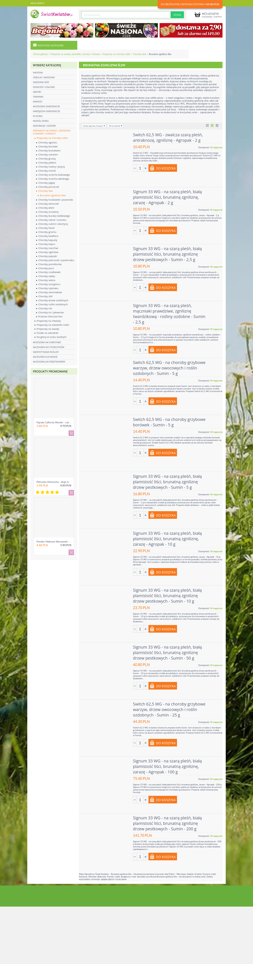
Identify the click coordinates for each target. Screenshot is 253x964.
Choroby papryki (46, 256)
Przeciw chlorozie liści (49, 316)
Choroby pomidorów (48, 264)
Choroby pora (45, 268)
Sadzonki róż (41, 82)
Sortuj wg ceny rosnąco (94, 126)
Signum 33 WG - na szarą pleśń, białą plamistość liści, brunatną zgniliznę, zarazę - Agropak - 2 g (167, 197)
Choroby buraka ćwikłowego (53, 216)
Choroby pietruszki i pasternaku (55, 260)
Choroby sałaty (45, 276)
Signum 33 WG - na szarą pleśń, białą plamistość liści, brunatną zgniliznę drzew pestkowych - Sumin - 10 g (167, 595)
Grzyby (37, 91)
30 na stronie (115, 126)
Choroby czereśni (47, 154)
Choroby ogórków (47, 252)
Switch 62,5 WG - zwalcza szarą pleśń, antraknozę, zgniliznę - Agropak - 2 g (168, 137)
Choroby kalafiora (47, 236)
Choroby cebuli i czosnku (51, 220)
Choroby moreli (46, 170)
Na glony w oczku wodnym (50, 337)
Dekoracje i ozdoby (44, 125)
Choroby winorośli (47, 203)
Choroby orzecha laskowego (53, 174)
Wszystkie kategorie (48, 45)
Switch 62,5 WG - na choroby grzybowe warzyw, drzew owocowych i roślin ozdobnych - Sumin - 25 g (169, 709)
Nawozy (37, 101)
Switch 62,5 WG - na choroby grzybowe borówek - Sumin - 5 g (169, 422)
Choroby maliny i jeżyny (50, 166)
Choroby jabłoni (46, 162)
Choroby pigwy (45, 182)
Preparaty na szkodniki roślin (52, 325)
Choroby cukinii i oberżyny (52, 224)
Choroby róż (44, 308)
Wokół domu (41, 120)
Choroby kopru (45, 244)
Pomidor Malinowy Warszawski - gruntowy (57, 541)
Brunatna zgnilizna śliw (52, 195)
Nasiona (38, 72)
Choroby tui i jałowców (50, 312)
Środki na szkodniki (46, 333)
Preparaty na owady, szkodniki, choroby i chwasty (75, 54)
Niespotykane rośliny (46, 351)
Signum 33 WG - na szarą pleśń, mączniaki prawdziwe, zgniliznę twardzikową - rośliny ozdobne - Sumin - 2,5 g (169, 314)
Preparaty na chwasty (48, 321)
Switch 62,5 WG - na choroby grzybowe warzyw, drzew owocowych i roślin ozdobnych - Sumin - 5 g (169, 368)
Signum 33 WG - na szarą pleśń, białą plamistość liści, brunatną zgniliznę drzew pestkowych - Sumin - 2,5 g (167, 254)
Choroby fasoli (45, 228)
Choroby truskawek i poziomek (54, 199)
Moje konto (37, 3)
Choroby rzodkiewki (48, 272)
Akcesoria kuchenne (45, 356)
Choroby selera (45, 280)
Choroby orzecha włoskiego (52, 178)
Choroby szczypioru (48, 284)
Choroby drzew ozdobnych (52, 300)
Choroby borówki (47, 146)
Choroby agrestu (46, 142)
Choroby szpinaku (47, 288)
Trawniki (38, 96)
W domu (38, 116)
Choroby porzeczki (47, 187)
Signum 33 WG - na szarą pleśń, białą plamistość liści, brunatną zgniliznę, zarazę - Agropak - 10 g (167, 538)
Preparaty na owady (47, 329)
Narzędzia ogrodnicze (46, 111)
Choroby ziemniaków (49, 292)
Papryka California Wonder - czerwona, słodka (59, 422)
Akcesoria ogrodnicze (46, 106)
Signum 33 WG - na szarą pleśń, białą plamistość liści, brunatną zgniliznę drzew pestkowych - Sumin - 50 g (167, 652)
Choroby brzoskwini (48, 150)
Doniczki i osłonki (44, 87)
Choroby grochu (46, 232)
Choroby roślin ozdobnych (52, 304)
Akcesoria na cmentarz (47, 342)
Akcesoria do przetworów (49, 361)
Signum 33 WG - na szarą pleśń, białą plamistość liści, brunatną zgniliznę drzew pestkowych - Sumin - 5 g (167, 481)
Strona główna (40, 54)
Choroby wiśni (45, 207)
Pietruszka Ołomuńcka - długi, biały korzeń (57, 482)
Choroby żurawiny (47, 212)
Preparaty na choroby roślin (116, 54)
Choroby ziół (44, 296)
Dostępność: (204, 147)
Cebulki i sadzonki (44, 77)
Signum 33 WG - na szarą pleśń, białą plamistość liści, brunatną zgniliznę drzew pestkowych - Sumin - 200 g (167, 823)
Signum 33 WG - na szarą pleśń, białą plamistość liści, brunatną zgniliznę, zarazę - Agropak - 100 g (167, 766)
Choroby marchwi (47, 248)
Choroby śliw (139, 54)
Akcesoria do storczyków (48, 347)
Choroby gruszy (46, 158)
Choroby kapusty (46, 240)
